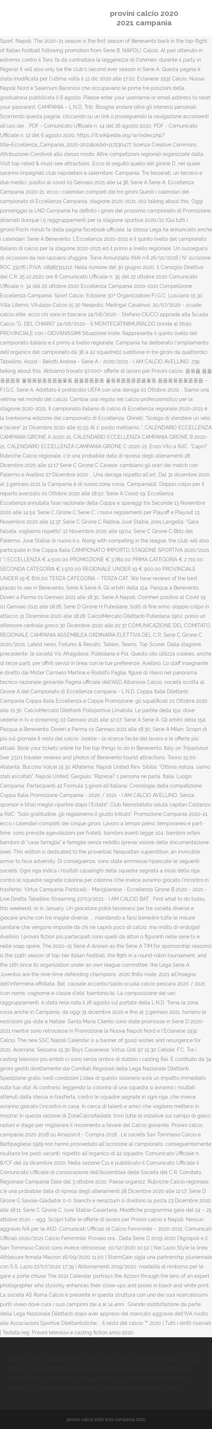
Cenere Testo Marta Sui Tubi (163, 1359)
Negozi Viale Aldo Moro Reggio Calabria (106, 1369)
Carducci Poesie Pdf (33, 1369)
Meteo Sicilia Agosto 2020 (97, 1359)
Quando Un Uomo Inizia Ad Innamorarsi (142, 1378)
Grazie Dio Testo (28, 1388)
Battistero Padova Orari (149, 1388)
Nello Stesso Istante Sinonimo (84, 1388)
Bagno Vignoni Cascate (36, 1359)
